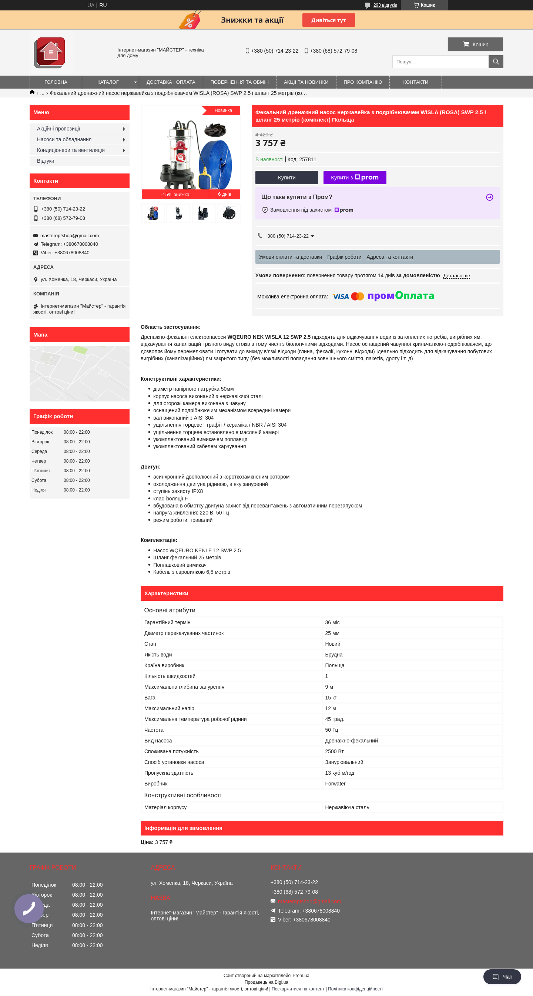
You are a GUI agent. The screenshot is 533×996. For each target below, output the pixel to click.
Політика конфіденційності (355, 989)
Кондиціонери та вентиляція (71, 150)
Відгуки (45, 161)
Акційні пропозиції (58, 129)
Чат (502, 976)
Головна (55, 82)
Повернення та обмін (240, 82)
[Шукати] (496, 61)
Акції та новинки (306, 82)
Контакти (416, 82)
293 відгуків (385, 5)
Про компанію (363, 82)
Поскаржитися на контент (298, 989)
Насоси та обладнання (64, 139)
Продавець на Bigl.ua (266, 982)
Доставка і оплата (171, 82)
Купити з (355, 177)
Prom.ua (301, 975)
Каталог (107, 82)
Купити (287, 177)
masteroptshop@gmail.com (69, 235)
